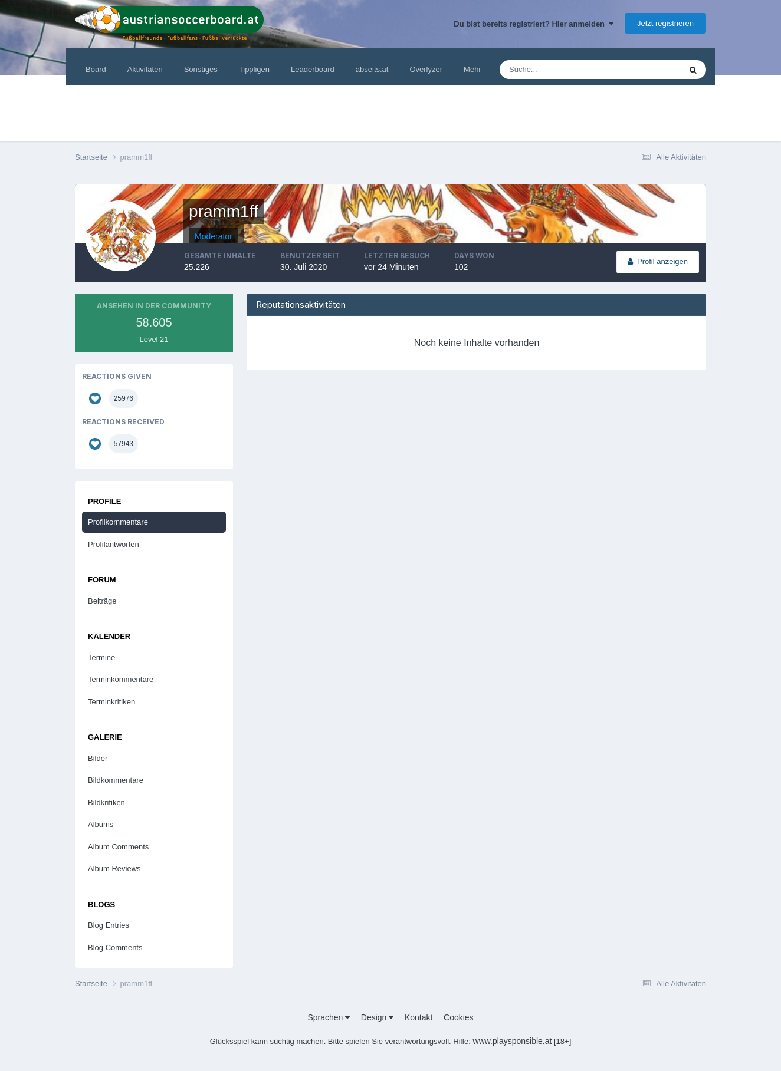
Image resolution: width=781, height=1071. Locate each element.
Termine (101, 657)
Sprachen (328, 1017)
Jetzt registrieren (665, 23)
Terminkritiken (111, 701)
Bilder (97, 758)
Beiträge (102, 601)
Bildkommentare (115, 780)
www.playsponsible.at (512, 1041)
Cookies (459, 1017)
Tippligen (254, 69)
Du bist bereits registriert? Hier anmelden (533, 23)
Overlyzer (425, 69)
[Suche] (554, 69)
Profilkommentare (118, 522)
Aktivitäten (145, 69)
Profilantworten (113, 544)
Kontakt (418, 1017)
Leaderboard (312, 69)
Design (377, 1017)
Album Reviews (114, 868)
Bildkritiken (106, 802)
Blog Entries (108, 925)
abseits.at (372, 69)
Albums (100, 824)
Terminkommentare (120, 679)
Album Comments (118, 846)
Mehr (472, 69)
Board (96, 69)
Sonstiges (201, 69)
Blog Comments (115, 947)
